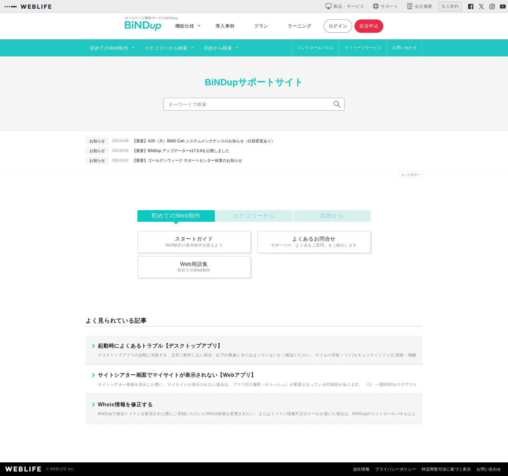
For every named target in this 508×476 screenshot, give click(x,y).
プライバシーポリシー (395, 469)
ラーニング (300, 26)
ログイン (338, 26)
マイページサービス (363, 47)
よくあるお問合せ (314, 241)
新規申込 (368, 26)
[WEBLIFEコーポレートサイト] (28, 6)
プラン (261, 26)
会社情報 (361, 469)
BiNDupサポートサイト (254, 82)
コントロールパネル (315, 47)
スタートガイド (194, 241)
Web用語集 (194, 267)
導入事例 (225, 26)
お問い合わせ (404, 47)
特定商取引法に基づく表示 (446, 469)
